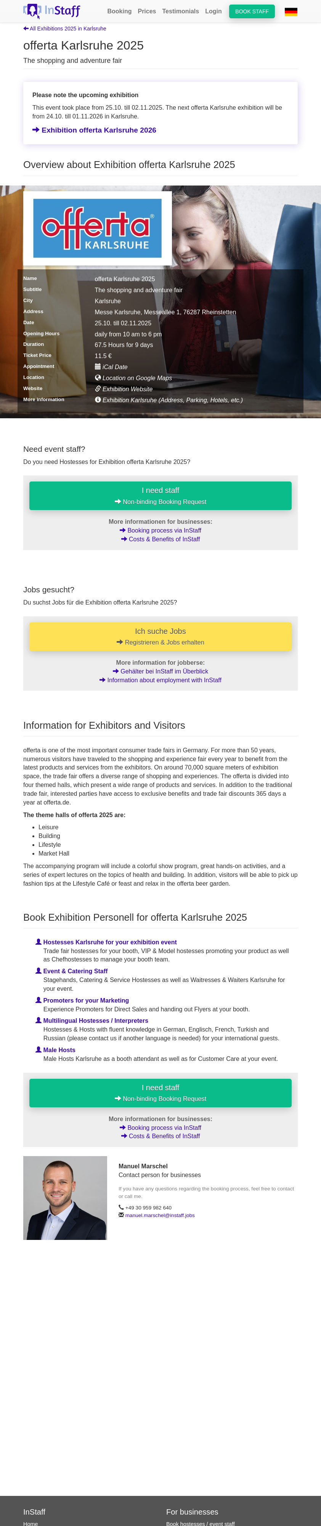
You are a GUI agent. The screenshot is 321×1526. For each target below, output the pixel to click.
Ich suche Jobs (160, 636)
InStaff (34, 1512)
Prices (147, 11)
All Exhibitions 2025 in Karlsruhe (64, 29)
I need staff (161, 495)
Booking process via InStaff (160, 530)
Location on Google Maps (133, 378)
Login (213, 11)
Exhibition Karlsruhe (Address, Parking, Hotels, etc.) (169, 400)
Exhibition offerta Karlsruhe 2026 (94, 130)
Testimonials (180, 11)
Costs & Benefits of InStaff (160, 539)
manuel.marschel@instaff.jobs (160, 1215)
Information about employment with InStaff (160, 680)
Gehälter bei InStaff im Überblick (160, 671)
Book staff (252, 11)
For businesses (192, 1512)
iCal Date (111, 367)
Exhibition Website (124, 389)
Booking (119, 11)
